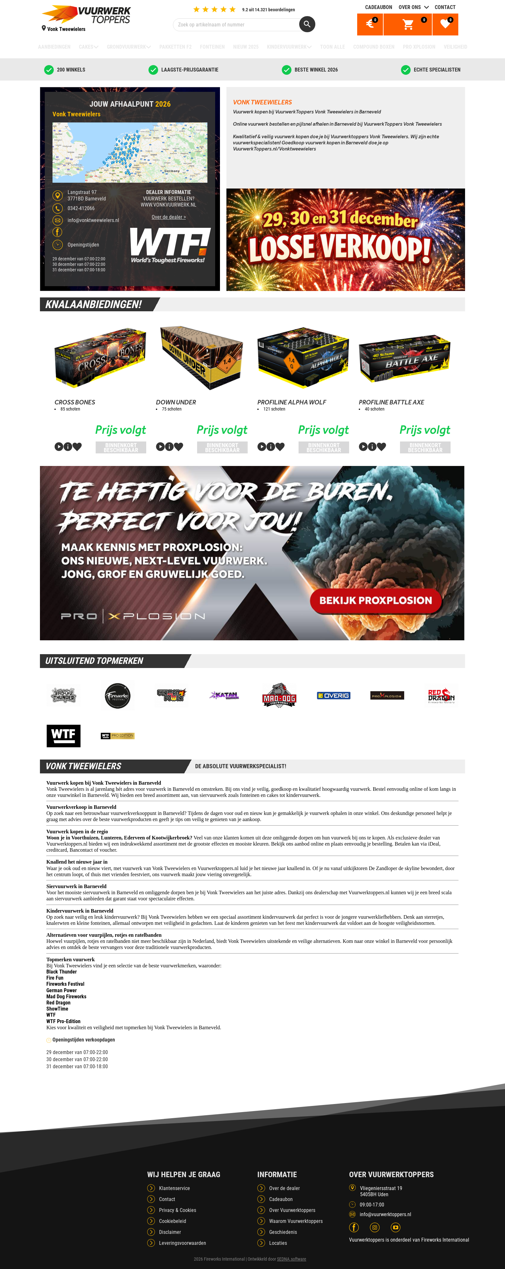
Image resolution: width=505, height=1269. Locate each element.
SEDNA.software (291, 1259)
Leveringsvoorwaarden (182, 1243)
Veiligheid (455, 47)
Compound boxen (374, 47)
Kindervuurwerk (287, 47)
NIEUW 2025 (246, 47)
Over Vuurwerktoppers (292, 1210)
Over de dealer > (169, 217)
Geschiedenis (283, 1232)
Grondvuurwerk (126, 47)
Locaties (278, 1243)
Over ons (410, 7)
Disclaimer (170, 1232)
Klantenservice (174, 1188)
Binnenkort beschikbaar (121, 447)
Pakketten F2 (175, 47)
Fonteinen (212, 47)
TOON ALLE (332, 47)
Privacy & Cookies (177, 1210)
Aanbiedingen (54, 47)
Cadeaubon (378, 7)
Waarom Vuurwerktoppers (296, 1221)
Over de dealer (284, 1188)
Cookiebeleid (172, 1221)
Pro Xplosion (419, 47)
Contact (445, 7)
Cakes (86, 47)
